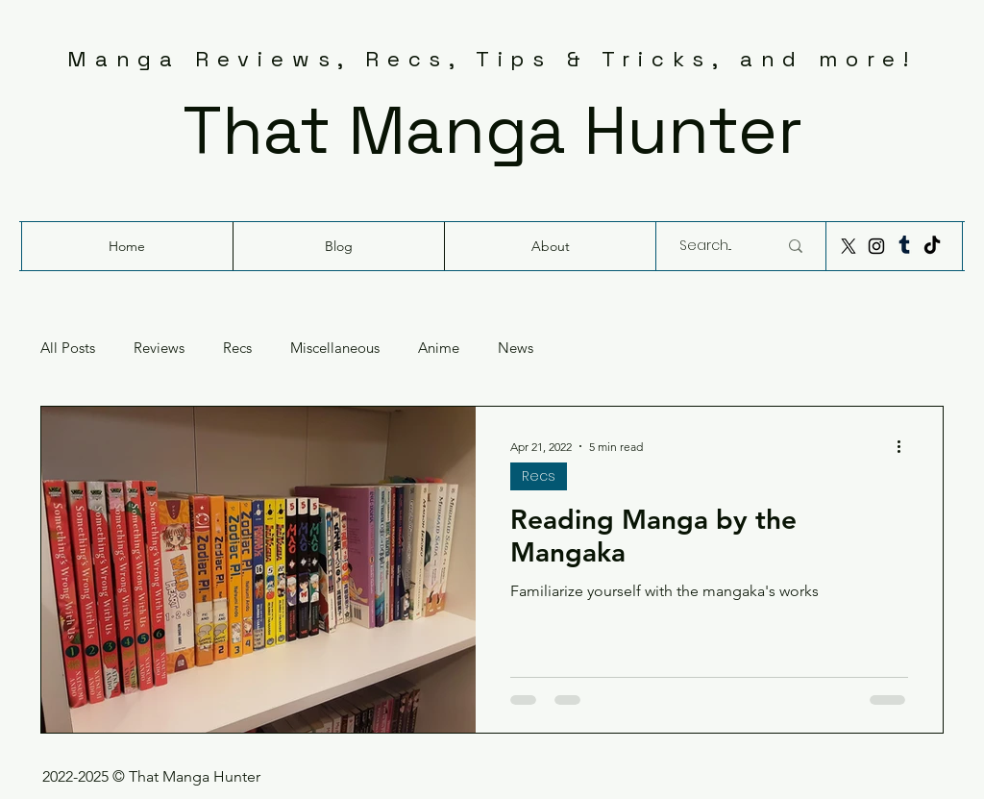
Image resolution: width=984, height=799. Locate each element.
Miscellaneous (335, 348)
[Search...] (714, 246)
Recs (237, 348)
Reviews (159, 348)
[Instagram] (876, 246)
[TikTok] (932, 246)
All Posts (67, 348)
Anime (438, 348)
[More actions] (905, 446)
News (515, 348)
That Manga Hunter (492, 129)
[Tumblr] (904, 246)
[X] (848, 246)
